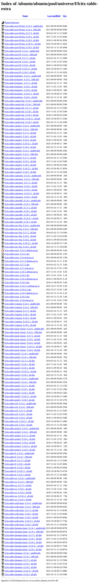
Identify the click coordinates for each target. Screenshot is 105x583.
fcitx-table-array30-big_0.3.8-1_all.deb (22, 37)
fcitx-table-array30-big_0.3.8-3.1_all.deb (23, 44)
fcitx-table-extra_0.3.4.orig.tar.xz (19, 257)
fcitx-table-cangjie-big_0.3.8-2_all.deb (22, 115)
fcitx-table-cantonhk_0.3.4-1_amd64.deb (23, 200)
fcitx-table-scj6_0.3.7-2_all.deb (18, 410)
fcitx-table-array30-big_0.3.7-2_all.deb (22, 33)
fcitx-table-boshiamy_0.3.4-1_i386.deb (22, 79)
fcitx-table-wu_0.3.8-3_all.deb (18, 500)
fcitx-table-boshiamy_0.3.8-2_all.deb (21, 90)
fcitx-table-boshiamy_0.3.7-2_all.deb (21, 83)
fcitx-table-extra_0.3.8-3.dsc (17, 297)
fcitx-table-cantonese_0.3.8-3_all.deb (21, 197)
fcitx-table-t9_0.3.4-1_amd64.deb (19, 453)
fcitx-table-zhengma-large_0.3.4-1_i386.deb (24, 532)
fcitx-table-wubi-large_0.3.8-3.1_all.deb (22, 521)
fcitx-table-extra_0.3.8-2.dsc (17, 282)
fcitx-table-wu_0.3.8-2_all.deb (18, 492)
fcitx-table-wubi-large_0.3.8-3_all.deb (21, 524)
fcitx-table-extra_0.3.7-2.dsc (17, 264)
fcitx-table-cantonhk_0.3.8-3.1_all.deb (21, 218)
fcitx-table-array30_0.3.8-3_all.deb (20, 72)
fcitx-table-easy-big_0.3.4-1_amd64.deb (22, 225)
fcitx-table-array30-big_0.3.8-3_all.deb (22, 47)
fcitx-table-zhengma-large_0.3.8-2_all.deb (23, 542)
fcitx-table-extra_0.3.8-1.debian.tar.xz (21, 272)
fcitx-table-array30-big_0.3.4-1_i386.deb (23, 29)
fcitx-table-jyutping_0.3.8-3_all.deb (20, 325)
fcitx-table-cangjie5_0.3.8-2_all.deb (20, 165)
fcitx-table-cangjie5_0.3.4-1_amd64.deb (22, 151)
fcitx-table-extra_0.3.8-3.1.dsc (18, 289)
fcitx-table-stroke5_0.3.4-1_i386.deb (21, 432)
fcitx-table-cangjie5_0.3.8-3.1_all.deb (21, 168)
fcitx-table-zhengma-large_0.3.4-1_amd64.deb (25, 528)
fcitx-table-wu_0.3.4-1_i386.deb (19, 482)
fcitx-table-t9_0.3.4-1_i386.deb (18, 457)
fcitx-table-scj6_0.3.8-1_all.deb (18, 414)
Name (25, 16)
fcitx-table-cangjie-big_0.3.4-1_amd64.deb (23, 101)
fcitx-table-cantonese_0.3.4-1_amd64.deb (23, 175)
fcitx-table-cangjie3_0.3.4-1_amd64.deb (22, 126)
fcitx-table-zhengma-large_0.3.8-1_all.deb (23, 539)
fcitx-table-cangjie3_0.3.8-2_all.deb (20, 140)
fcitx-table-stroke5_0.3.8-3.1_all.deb (21, 446)
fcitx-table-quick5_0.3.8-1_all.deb (20, 389)
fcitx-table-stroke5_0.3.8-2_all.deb (20, 443)
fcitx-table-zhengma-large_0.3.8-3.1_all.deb (24, 546)
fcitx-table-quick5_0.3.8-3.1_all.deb (20, 396)
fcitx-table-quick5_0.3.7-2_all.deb (20, 386)
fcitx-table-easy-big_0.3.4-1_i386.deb (21, 229)
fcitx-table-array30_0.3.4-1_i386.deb (21, 54)
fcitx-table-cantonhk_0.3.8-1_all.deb (21, 211)
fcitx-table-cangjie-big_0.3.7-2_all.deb (22, 108)
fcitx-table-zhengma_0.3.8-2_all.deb (21, 567)
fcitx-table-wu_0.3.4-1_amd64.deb (20, 478)
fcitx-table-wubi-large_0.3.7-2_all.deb (21, 510)
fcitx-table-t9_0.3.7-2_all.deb (17, 460)
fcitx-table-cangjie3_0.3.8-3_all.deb (20, 147)
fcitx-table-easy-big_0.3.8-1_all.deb (20, 236)
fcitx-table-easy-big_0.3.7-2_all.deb (20, 232)
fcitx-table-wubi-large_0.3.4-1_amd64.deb (23, 503)
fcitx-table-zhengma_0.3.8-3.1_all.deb (21, 571)
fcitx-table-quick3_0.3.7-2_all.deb (20, 361)
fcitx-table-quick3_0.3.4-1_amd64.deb (22, 354)
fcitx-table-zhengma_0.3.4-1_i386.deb (21, 556)
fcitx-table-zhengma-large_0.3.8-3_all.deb (23, 549)
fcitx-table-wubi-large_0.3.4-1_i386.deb (22, 507)
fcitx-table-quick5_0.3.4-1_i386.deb (21, 382)
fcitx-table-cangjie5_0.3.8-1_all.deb (20, 161)
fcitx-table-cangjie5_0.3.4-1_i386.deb (21, 154)
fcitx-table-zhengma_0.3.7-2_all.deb (21, 560)
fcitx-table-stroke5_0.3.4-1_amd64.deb (22, 428)
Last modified (53, 16)
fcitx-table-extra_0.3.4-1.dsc (17, 254)
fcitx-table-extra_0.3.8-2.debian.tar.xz (21, 279)
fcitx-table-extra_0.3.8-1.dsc (17, 275)
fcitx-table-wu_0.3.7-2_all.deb (18, 485)
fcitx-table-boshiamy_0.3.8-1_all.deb (21, 86)
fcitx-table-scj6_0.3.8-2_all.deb (18, 418)
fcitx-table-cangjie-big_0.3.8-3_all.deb (22, 122)
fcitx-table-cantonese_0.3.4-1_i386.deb (22, 179)
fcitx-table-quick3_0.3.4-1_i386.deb (21, 357)
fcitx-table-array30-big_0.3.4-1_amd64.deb (24, 26)
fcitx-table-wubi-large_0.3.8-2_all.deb (21, 517)
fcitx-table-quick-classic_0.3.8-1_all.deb (22, 339)
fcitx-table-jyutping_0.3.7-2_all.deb (20, 311)
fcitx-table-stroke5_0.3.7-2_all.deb (20, 435)
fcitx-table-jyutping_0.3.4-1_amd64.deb (22, 304)
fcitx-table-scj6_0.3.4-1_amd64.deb (20, 403)
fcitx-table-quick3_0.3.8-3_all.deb (20, 375)
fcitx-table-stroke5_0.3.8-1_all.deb (20, 439)
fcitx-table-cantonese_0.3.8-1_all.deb (21, 186)
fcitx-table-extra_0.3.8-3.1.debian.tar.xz (22, 286)
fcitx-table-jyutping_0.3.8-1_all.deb (20, 314)
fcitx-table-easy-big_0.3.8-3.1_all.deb (21, 243)
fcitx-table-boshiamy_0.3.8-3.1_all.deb (22, 94)
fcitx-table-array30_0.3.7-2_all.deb (20, 58)
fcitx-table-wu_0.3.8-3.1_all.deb (19, 496)
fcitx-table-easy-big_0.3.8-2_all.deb (20, 240)
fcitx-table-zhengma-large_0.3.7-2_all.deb (23, 535)
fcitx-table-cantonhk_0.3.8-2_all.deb (21, 215)
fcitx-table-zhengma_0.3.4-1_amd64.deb (22, 553)
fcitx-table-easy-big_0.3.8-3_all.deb (20, 247)
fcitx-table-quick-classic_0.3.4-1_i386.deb (23, 332)
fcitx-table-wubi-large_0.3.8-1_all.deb (21, 514)
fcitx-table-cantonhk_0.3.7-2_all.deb (21, 208)
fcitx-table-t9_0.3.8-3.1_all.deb (18, 471)
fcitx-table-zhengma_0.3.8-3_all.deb (21, 574)
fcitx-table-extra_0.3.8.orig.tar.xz (19, 300)
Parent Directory (12, 22)
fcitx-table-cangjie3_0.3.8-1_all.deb (20, 136)
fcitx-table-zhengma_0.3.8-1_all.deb (21, 564)
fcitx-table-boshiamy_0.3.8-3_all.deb (21, 97)
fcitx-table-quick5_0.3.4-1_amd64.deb (22, 378)
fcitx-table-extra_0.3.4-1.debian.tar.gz (21, 250)
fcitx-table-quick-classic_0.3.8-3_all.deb (22, 350)
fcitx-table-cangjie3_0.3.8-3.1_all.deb (21, 143)
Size (65, 16)
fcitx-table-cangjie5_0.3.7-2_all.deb (20, 158)
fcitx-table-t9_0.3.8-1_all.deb (17, 464)
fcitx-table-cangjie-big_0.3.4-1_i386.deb (22, 104)
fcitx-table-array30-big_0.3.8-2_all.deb (22, 40)
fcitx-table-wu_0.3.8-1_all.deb (18, 489)
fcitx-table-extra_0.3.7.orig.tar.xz (19, 268)
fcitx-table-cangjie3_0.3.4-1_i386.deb (21, 129)
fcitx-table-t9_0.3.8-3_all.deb (17, 475)
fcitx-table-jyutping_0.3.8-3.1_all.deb (21, 321)
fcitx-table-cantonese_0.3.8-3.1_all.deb (22, 193)
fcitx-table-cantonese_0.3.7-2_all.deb (21, 183)
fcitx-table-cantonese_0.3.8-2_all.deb (21, 190)
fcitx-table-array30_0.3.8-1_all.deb (20, 62)
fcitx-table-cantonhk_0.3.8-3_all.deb (21, 222)
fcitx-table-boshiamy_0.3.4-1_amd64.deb (23, 76)
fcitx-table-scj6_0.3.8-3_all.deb (18, 425)
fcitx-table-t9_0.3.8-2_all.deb (17, 467)
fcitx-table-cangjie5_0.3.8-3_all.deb (20, 172)
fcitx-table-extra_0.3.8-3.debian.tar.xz (21, 293)
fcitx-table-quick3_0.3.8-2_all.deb (20, 368)
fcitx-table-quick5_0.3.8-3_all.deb (20, 400)
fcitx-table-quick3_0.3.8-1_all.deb (20, 364)
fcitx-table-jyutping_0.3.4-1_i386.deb (21, 307)
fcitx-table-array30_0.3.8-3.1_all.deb (21, 69)
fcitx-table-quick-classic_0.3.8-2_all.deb (22, 343)
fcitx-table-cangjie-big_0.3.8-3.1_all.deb (22, 119)
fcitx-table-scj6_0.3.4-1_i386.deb (19, 407)
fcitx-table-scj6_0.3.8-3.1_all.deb (19, 421)
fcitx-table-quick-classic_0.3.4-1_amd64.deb (24, 329)
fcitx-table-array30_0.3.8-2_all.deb (20, 65)
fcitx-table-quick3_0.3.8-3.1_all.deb (20, 371)
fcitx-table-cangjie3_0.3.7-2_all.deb (20, 133)
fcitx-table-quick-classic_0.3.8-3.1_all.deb (23, 346)
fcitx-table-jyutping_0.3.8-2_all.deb (20, 318)
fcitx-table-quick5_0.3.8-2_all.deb (20, 393)
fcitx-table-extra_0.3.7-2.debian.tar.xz (21, 261)
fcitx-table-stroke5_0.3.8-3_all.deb (20, 450)
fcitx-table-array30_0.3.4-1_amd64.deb (22, 51)
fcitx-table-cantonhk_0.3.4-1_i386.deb (22, 204)
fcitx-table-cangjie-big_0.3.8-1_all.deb (22, 111)
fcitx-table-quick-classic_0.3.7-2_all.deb (22, 336)
